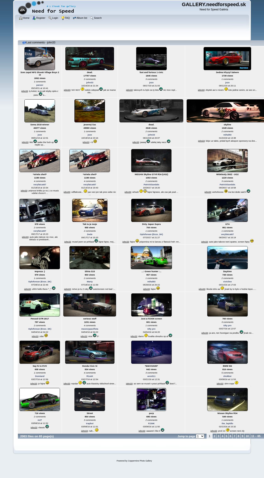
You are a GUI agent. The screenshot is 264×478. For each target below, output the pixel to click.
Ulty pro (151, 329)
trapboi (90, 423)
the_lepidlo (227, 423)
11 (252, 436)
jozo (151, 82)
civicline (227, 281)
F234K (151, 423)
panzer (39, 85)
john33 (24, 91)
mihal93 (227, 134)
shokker (227, 376)
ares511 (151, 376)
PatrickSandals (151, 184)
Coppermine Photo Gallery (140, 461)
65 (258, 436)
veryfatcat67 (39, 184)
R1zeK (89, 376)
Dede (89, 234)
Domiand (39, 376)
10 (247, 436)
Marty (90, 281)
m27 (40, 420)
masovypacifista (89, 329)
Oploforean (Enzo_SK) (151, 234)
